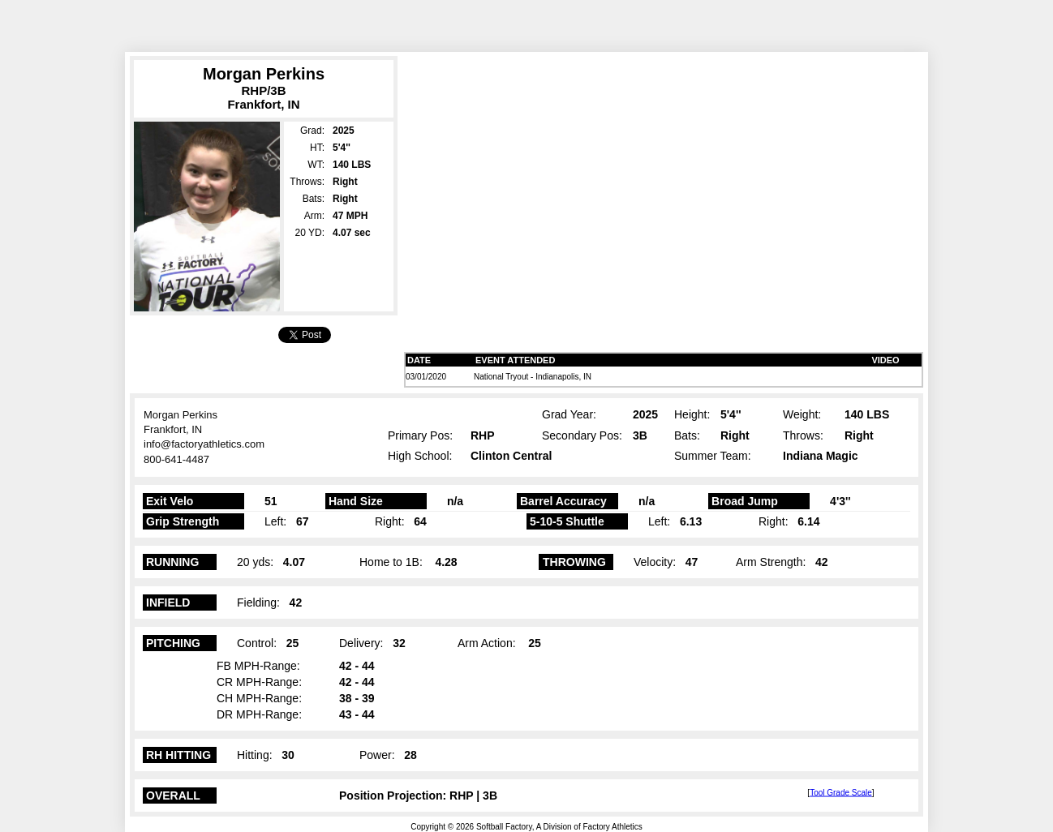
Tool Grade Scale (841, 791)
